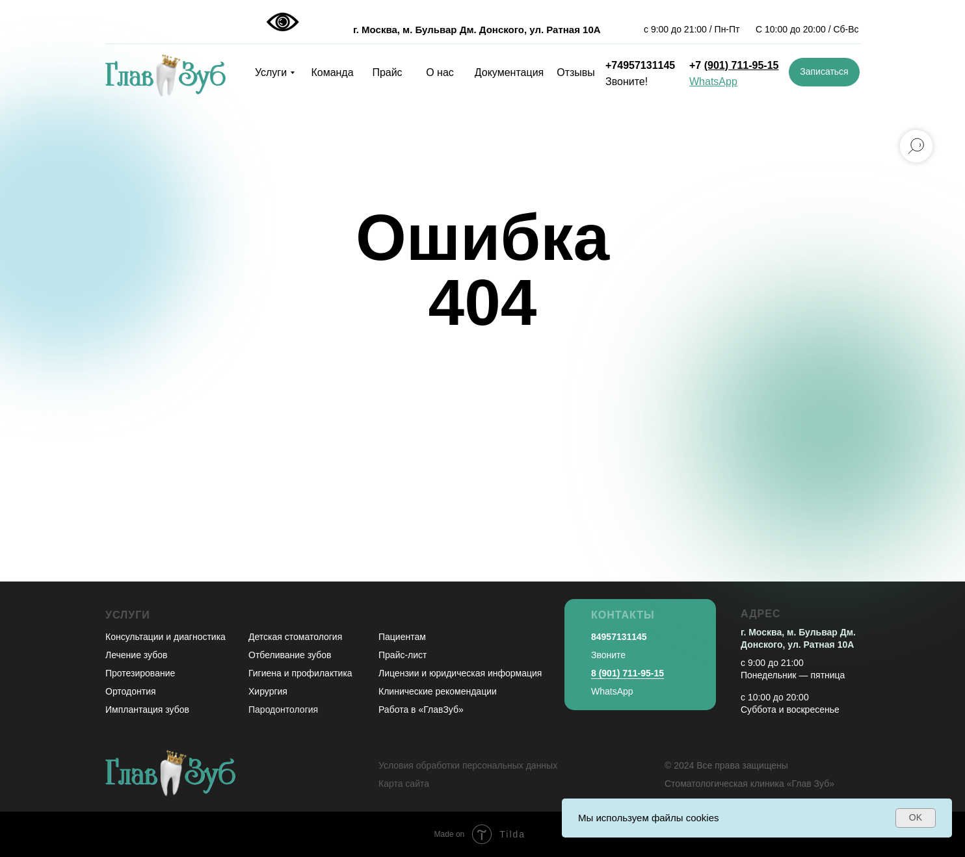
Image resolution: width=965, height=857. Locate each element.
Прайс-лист (402, 655)
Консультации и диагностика (165, 637)
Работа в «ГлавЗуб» (421, 709)
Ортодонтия (130, 691)
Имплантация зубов (147, 709)
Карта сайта (403, 783)
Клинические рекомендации (437, 691)
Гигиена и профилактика (300, 673)
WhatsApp (612, 691)
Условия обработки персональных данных (467, 765)
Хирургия (267, 691)
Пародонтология (283, 709)
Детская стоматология (295, 637)
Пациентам (402, 637)
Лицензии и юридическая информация (460, 673)
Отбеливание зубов (289, 655)
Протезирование (140, 673)
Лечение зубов (136, 655)
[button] (824, 72)
